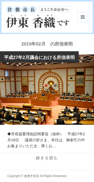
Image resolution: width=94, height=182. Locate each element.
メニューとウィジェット (82, 17)
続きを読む (47, 158)
